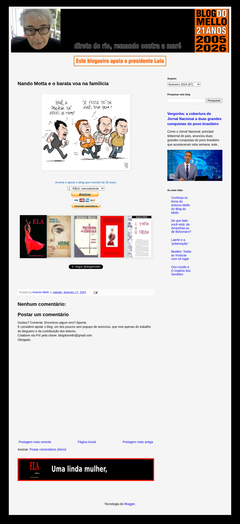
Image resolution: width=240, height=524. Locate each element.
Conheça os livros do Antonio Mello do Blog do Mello (180, 205)
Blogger (129, 504)
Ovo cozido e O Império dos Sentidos (181, 270)
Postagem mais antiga (137, 442)
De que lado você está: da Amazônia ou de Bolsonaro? (181, 226)
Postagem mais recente (35, 442)
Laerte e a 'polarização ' (180, 241)
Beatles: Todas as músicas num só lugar (181, 255)
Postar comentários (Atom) (48, 449)
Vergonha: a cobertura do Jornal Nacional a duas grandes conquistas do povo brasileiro (194, 119)
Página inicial (87, 442)
